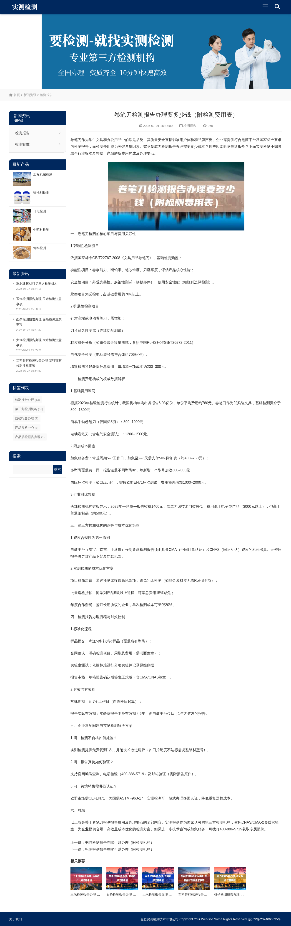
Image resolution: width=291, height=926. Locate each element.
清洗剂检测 (41, 193)
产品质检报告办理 (30, 437)
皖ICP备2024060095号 (264, 919)
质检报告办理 (26, 418)
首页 (14, 95)
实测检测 (263, 147)
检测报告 (46, 95)
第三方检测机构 (29, 409)
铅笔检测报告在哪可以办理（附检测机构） (119, 849)
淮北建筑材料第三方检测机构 (37, 283)
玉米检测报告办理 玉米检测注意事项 (39, 301)
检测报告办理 (27, 399)
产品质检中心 (26, 427)
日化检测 (39, 211)
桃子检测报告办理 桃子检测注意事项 (240, 894)
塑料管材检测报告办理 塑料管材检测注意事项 (39, 363)
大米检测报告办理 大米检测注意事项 (39, 342)
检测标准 (22, 144)
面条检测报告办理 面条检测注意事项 (39, 321)
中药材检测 (41, 229)
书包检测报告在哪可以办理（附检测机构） (119, 842)
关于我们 (15, 919)
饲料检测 (39, 248)
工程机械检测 (42, 174)
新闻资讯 (30, 95)
